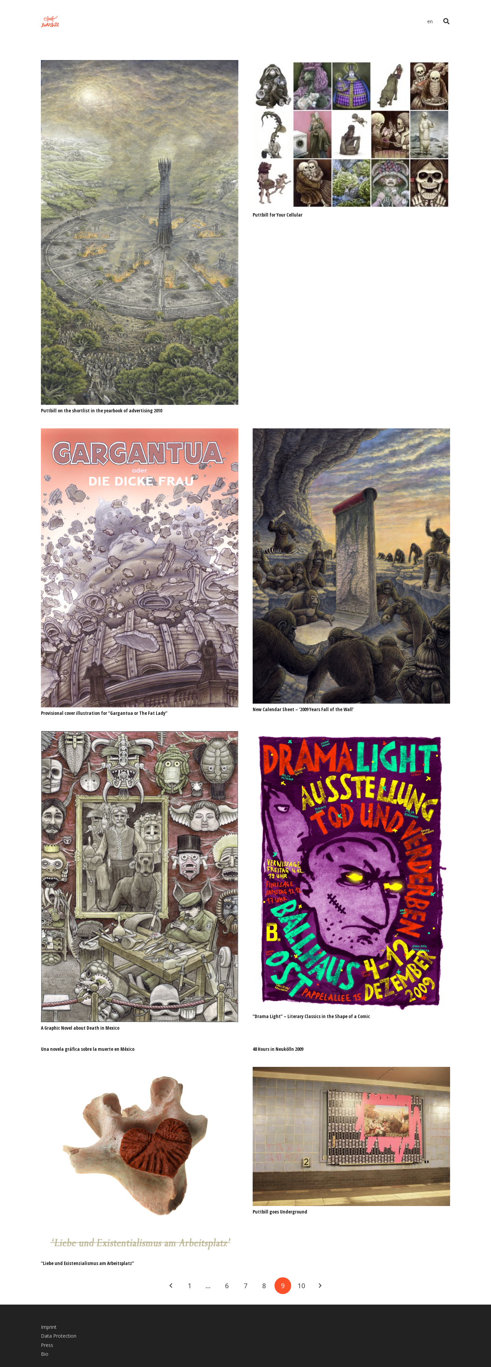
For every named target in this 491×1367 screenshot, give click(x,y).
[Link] (50, 22)
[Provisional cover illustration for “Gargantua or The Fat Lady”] (139, 433)
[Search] (446, 21)
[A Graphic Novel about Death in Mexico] (139, 735)
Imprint (49, 1327)
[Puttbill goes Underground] (351, 1071)
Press (47, 1345)
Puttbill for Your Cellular (277, 214)
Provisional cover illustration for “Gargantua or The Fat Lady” (104, 713)
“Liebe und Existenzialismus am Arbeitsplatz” (87, 1263)
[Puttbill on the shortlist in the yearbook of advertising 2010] (139, 64)
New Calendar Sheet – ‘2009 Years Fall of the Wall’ (303, 709)
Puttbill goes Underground (280, 1211)
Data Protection (58, 1336)
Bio (44, 1354)
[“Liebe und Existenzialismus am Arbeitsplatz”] (139, 1071)
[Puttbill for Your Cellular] (351, 64)
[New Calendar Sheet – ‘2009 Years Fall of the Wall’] (351, 433)
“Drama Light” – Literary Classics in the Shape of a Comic (311, 1016)
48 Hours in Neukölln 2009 (278, 1049)
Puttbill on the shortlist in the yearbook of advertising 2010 (101, 410)
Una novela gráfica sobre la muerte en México (87, 1049)
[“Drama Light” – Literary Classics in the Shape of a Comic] (351, 735)
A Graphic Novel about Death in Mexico (80, 1028)
